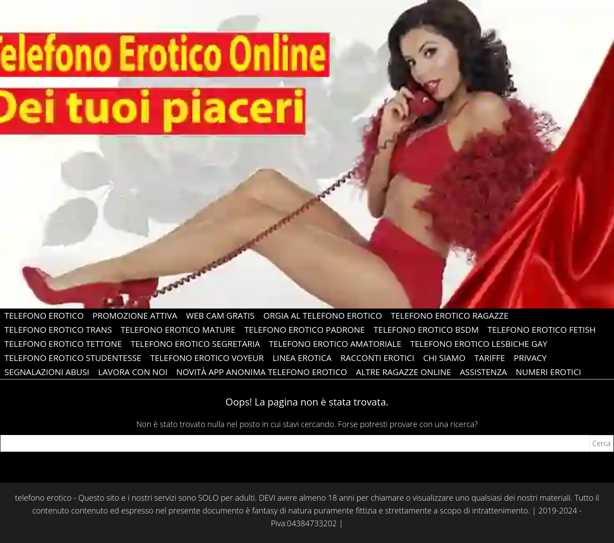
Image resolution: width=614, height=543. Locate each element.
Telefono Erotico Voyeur (206, 358)
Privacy (530, 358)
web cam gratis (220, 315)
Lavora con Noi (132, 372)
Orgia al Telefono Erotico (322, 315)
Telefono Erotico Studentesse (72, 358)
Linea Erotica (302, 358)
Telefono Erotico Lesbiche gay (478, 344)
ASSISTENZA (483, 372)
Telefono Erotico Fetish (541, 329)
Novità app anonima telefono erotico (261, 372)
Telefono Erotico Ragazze (450, 315)
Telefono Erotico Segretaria (195, 344)
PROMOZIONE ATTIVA (135, 315)
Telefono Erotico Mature (178, 329)
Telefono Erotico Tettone (63, 344)
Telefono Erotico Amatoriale (335, 344)
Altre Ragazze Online (403, 372)
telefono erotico (43, 497)
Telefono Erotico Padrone (304, 329)
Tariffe (489, 358)
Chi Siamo (444, 358)
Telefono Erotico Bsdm (426, 329)
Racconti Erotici (378, 358)
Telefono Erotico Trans (58, 329)
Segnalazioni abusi (46, 372)
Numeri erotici (548, 372)
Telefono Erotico (44, 315)
